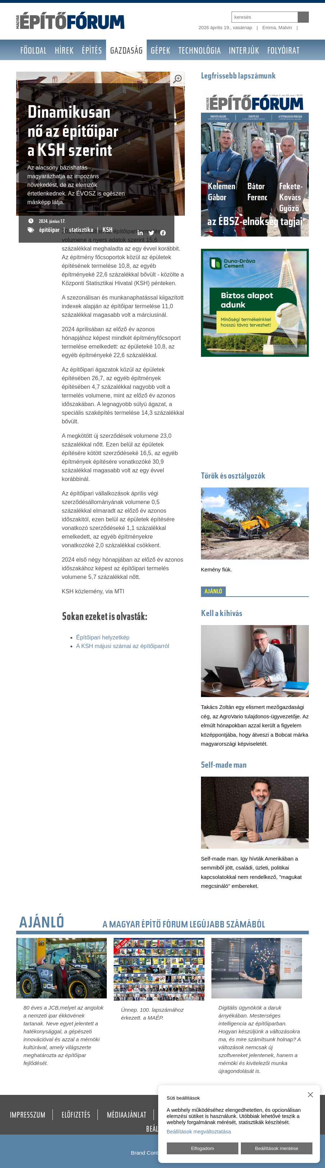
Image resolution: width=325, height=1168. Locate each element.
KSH (107, 230)
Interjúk (244, 51)
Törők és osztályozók (233, 476)
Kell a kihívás (221, 614)
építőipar (49, 230)
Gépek (160, 51)
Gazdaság (126, 51)
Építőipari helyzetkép (103, 637)
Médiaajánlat (126, 1116)
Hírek (64, 51)
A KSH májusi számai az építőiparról (122, 646)
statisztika (81, 230)
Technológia (199, 51)
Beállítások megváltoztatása (199, 1132)
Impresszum (27, 1116)
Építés (92, 51)
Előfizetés (75, 1116)
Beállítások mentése (276, 1148)
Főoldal (33, 51)
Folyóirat (283, 51)
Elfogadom (202, 1148)
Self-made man (224, 766)
